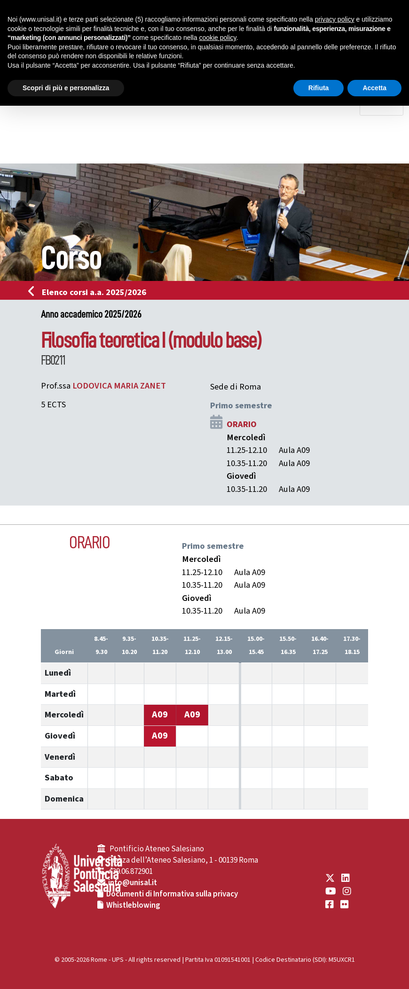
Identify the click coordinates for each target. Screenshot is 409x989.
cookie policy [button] (217, 37)
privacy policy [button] (334, 19)
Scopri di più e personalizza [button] (66, 88)
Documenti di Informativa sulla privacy (172, 894)
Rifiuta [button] (318, 88)
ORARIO (242, 424)
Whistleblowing (133, 905)
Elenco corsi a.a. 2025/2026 (90, 292)
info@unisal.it (132, 882)
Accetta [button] (374, 88)
